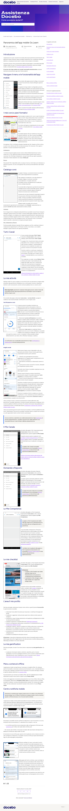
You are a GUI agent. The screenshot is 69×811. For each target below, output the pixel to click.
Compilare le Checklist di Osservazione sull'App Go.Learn (55, 114)
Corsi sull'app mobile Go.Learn (53, 98)
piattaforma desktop (26, 544)
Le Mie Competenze (51, 68)
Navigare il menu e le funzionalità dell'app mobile (56, 48)
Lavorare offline (23, 672)
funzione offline (36, 105)
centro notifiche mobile (29, 109)
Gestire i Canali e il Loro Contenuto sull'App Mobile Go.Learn (56, 102)
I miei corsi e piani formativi (53, 51)
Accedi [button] (18, 3)
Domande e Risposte (51, 65)
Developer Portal (34, 1)
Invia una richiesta (28, 798)
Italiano (63, 806)
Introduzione (49, 44)
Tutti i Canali (49, 57)
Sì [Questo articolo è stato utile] (20, 791)
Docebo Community (53, 1)
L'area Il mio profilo (51, 74)
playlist (23, 255)
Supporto (61, 1)
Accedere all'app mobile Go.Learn (24, 66)
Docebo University (43, 1)
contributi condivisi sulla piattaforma (29, 437)
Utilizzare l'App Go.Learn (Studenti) (40, 36)
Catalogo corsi (50, 54)
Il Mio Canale (49, 63)
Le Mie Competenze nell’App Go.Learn (55, 110)
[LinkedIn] (8, 783)
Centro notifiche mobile (52, 85)
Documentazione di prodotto (19, 36)
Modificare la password (31, 621)
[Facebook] (4, 783)
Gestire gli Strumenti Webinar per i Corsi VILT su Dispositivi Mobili (57, 121)
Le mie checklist (50, 71)
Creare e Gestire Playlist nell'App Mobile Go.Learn (55, 106)
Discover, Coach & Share (33, 551)
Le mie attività (50, 60)
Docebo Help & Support (7, 36)
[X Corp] (6, 783)
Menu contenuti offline (52, 82)
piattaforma (9, 726)
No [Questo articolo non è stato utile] (27, 791)
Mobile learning (29, 36)
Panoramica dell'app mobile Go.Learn (55, 96)
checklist (34, 588)
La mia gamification (26, 105)
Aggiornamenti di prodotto (23, 1)
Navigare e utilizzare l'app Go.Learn (54, 117)
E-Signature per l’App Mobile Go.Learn (55, 124)
